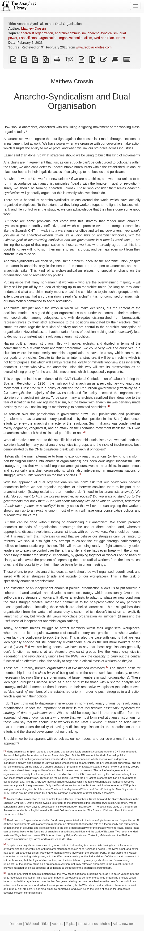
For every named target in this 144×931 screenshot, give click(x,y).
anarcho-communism (70, 33)
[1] (108, 406)
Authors (57, 924)
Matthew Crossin (33, 28)
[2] (84, 431)
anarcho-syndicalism (103, 33)
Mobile (105, 924)
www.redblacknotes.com (94, 47)
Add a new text (124, 924)
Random (15, 924)
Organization (47, 38)
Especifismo (28, 38)
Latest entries (88, 924)
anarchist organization (37, 33)
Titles (45, 924)
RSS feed (32, 924)
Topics (70, 924)
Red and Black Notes (109, 38)
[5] (107, 667)
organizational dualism (75, 38)
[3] (79, 474)
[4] (25, 646)
